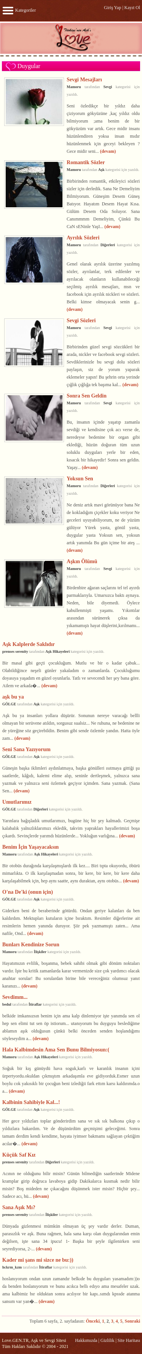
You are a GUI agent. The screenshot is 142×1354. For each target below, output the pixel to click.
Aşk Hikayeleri (57, 651)
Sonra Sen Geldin (86, 396)
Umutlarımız (16, 802)
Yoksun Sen (80, 478)
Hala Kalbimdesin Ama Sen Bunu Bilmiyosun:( (55, 1050)
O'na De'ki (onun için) (27, 892)
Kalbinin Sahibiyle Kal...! (31, 1102)
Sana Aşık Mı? (18, 1207)
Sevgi (107, 87)
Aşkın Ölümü (82, 561)
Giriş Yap (112, 7)
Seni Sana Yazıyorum (26, 749)
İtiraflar (35, 1004)
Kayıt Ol (132, 7)
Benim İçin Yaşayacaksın (30, 847)
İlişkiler (40, 952)
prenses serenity (15, 651)
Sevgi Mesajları (84, 79)
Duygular (28, 66)
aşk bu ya (13, 697)
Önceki (93, 1321)
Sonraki (132, 1321)
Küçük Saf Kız (19, 1155)
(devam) (108, 151)
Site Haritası (128, 1340)
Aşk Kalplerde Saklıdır (28, 644)
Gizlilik (107, 1340)
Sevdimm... (15, 997)
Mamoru (74, 87)
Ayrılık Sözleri (83, 237)
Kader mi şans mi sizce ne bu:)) (37, 1260)
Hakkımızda (86, 1340)
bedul (6, 1004)
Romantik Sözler (86, 162)
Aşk (101, 170)
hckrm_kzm (12, 1267)
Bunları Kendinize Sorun (30, 944)
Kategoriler (19, 10)
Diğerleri (107, 245)
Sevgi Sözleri (81, 320)
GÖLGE (9, 704)
